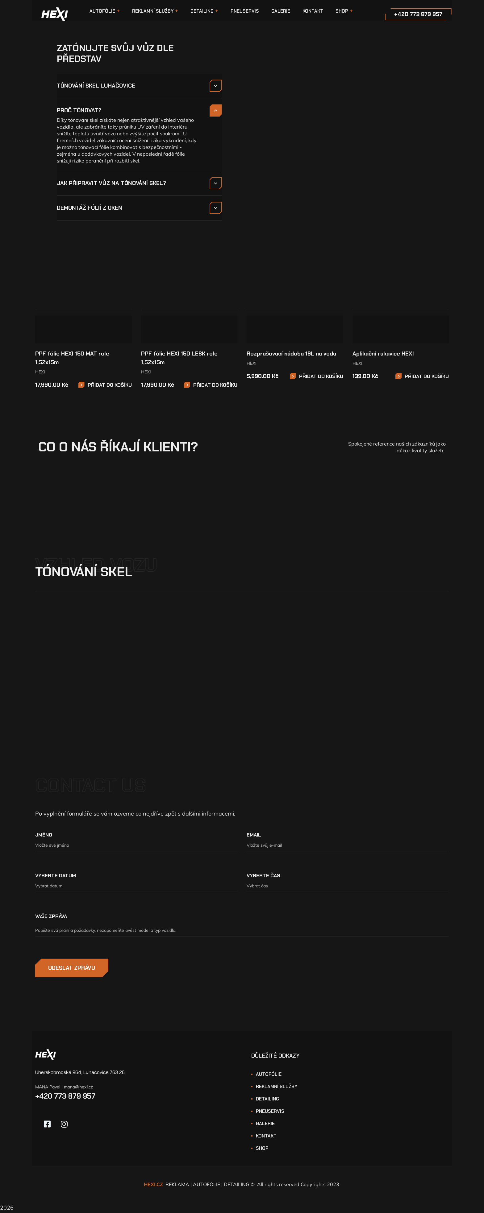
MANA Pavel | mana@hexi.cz (64, 1088)
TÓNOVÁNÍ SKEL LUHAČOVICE (96, 85)
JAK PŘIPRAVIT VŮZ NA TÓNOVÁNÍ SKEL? (111, 183)
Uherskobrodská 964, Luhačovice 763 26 (80, 1073)
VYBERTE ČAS (263, 876)
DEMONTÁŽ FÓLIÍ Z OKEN (89, 208)
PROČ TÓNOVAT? (79, 110)
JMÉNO (43, 836)
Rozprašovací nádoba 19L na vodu (291, 354)
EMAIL (254, 836)
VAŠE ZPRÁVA (51, 917)
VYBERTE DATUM (55, 876)
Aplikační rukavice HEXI (383, 354)
